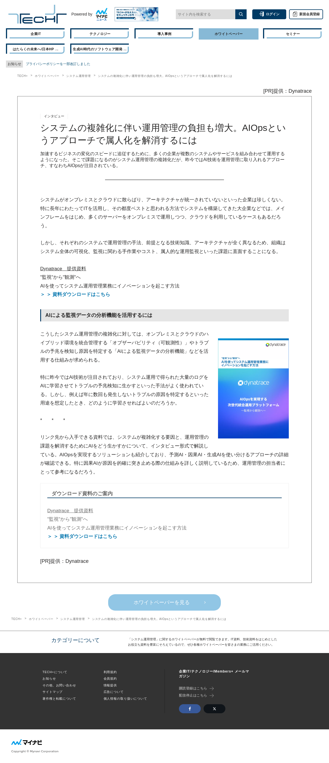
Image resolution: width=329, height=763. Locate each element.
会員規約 (110, 678)
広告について (114, 691)
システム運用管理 (78, 75)
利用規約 (110, 672)
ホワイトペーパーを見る (162, 602)
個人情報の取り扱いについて (125, 698)
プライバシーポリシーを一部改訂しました (58, 64)
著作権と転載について (59, 698)
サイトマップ (52, 691)
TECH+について (54, 672)
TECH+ (22, 75)
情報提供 (110, 685)
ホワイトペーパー (47, 75)
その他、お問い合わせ (59, 685)
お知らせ (49, 678)
